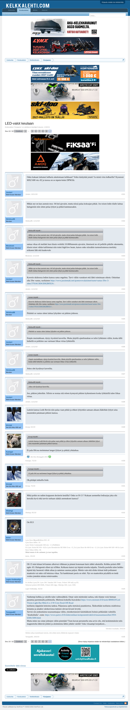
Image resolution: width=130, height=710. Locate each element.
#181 (123, 194)
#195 (123, 637)
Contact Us (98, 703)
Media (35, 10)
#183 (123, 256)
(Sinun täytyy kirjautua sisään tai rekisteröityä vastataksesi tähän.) (101, 641)
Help (104, 703)
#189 (123, 427)
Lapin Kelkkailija (13, 579)
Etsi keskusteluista (11, 14)
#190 (123, 461)
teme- (8, 537)
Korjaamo (17, 127)
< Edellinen (19, 131)
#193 (123, 556)
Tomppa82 (10, 612)
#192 (123, 512)
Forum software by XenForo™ (23, 707)
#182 (123, 221)
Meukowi (10, 246)
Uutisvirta (11, 10)
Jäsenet (44, 10)
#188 (123, 402)
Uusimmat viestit (27, 14)
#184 (123, 289)
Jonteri (9, 192)
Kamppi (9, 452)
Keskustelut (23, 10)
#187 (123, 374)
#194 (123, 589)
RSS (125, 703)
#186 (123, 347)
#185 (123, 319)
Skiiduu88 (10, 219)
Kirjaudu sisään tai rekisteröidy (113, 2)
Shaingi (9, 511)
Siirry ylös (119, 703)
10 (50, 131)
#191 (123, 486)
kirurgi (9, 425)
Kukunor (40, 127)
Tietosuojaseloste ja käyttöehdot (115, 707)
